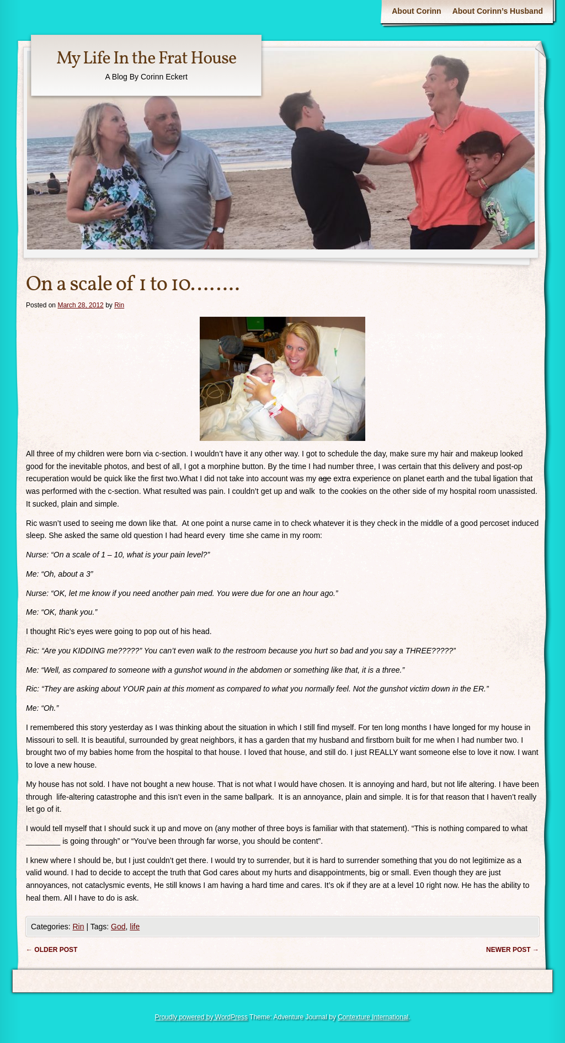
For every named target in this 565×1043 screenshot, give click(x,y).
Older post (51, 950)
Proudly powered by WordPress (201, 1017)
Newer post (512, 950)
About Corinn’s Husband (497, 11)
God (118, 926)
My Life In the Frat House (146, 59)
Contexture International (373, 1017)
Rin (119, 305)
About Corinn (416, 11)
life (135, 926)
